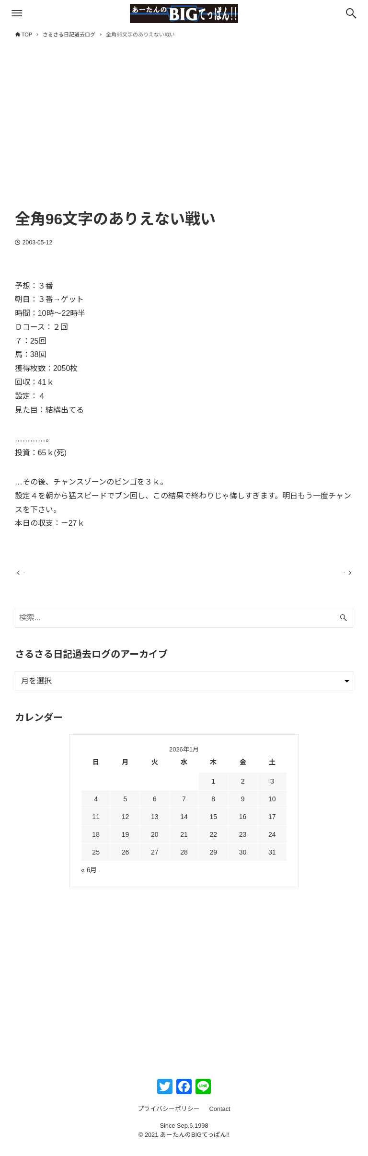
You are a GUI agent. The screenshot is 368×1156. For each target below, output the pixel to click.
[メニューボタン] (16, 13)
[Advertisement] (184, 133)
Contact (219, 1117)
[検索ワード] (184, 626)
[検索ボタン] (351, 13)
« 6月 (89, 878)
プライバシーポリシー (169, 1117)
